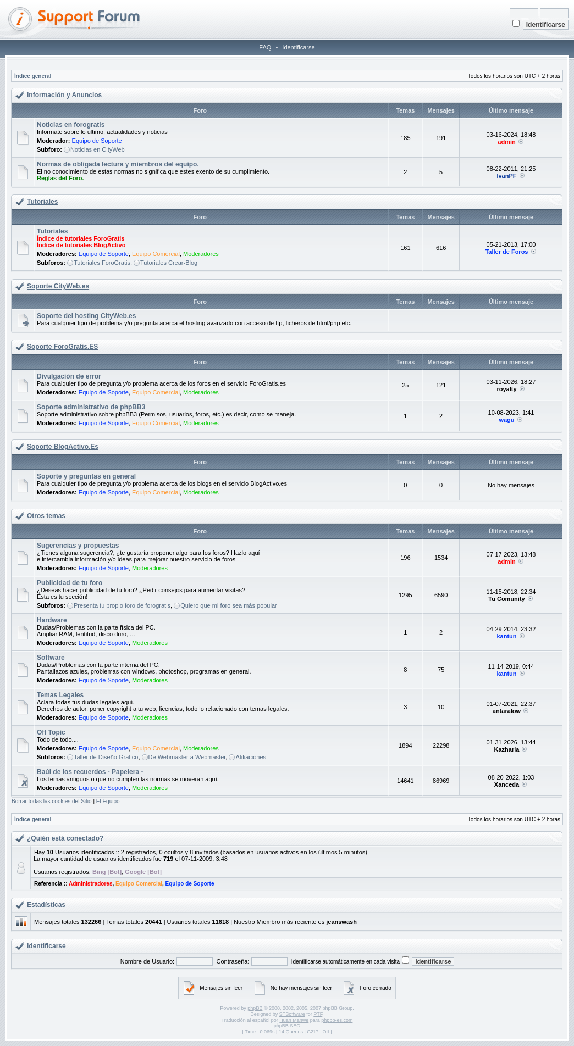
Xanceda (506, 784)
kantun (506, 636)
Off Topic (51, 732)
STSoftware (292, 1014)
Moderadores (201, 254)
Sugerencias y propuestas (78, 545)
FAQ (265, 47)
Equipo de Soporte (97, 140)
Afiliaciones (250, 757)
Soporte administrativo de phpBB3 (91, 407)
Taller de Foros (506, 251)
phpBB (254, 1008)
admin (506, 141)
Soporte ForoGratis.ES (62, 346)
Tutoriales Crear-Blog (168, 262)
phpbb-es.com (336, 1020)
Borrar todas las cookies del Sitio (52, 801)
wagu (506, 419)
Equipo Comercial (156, 254)
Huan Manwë (293, 1020)
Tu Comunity (506, 599)
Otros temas (46, 516)
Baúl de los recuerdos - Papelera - (90, 772)
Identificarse (298, 47)
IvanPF (506, 176)
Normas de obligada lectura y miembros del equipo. (118, 164)
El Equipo (108, 801)
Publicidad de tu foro (69, 583)
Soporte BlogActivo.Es (62, 446)
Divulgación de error (69, 376)
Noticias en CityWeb (97, 149)
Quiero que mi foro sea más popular (228, 605)
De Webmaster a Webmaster (187, 757)
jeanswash (341, 922)
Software (51, 657)
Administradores (90, 884)
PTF (317, 1014)
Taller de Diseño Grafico (106, 757)
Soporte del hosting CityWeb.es (86, 316)
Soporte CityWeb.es (58, 286)
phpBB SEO (287, 1025)
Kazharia (507, 749)
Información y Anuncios (64, 95)
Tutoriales (42, 201)
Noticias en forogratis (70, 125)
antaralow (507, 711)
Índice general (32, 76)
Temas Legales (60, 695)
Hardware (52, 620)
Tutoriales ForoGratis (102, 262)
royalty (506, 389)
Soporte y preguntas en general (86, 476)
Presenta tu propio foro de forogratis (122, 605)
